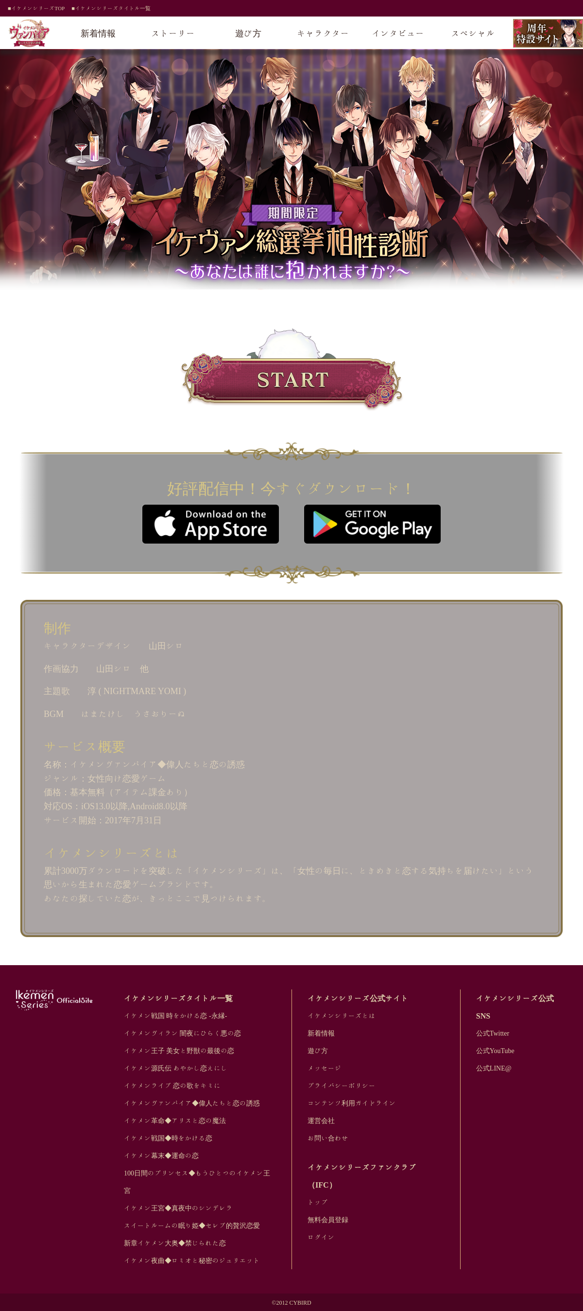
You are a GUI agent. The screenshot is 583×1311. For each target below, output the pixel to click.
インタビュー (398, 33)
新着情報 (98, 33)
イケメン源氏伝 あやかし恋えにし (176, 1068)
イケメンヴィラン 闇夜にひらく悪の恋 (182, 1033)
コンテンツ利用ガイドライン (352, 1103)
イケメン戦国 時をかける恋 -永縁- (175, 1015)
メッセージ (325, 1068)
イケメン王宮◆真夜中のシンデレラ (178, 1208)
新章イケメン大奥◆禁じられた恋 (175, 1243)
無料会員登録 (328, 1219)
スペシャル (473, 33)
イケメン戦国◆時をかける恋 (168, 1138)
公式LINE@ (494, 1068)
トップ (318, 1202)
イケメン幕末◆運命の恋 (161, 1155)
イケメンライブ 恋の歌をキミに (172, 1085)
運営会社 (321, 1120)
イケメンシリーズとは (342, 1015)
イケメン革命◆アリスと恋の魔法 (175, 1120)
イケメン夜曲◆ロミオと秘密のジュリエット (192, 1260)
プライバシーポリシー (342, 1085)
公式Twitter (492, 1033)
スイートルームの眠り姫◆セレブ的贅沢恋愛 (192, 1225)
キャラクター (323, 33)
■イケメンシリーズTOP (36, 8)
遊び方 (248, 33)
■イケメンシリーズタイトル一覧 (111, 8)
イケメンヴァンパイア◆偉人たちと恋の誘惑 (192, 1103)
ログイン (321, 1237)
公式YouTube (495, 1050)
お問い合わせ (328, 1138)
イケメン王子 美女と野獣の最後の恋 (179, 1050)
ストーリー (173, 33)
